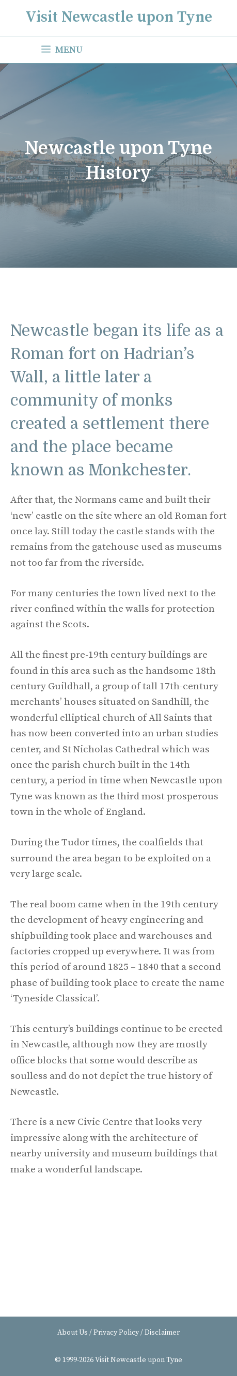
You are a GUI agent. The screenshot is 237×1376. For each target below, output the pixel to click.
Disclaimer (162, 1332)
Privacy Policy (116, 1332)
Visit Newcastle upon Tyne (118, 17)
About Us (72, 1332)
